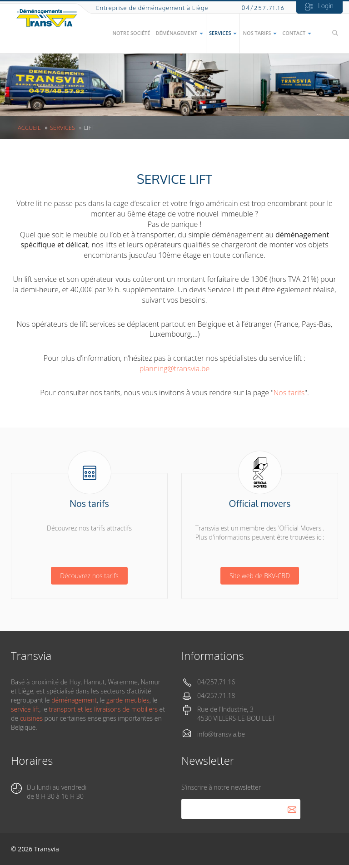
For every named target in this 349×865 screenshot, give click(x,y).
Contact (296, 32)
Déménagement (179, 32)
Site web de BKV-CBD (259, 575)
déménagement (74, 700)
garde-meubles (128, 700)
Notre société (131, 32)
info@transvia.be (221, 734)
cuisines (31, 718)
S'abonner (291, 809)
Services (223, 32)
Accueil (29, 127)
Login (326, 6)
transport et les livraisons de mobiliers (103, 709)
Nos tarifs (260, 32)
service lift (25, 709)
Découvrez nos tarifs (89, 575)
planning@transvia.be (175, 369)
